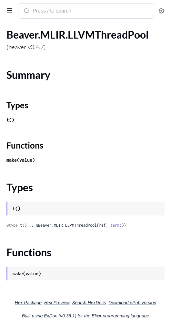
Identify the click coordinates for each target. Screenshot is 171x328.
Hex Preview (57, 302)
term (114, 225)
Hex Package (28, 302)
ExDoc (50, 315)
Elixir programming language (120, 315)
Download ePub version (132, 302)
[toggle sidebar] (8, 10)
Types (17, 105)
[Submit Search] (26, 11)
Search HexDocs (89, 302)
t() (10, 120)
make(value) (20, 160)
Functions (24, 145)
